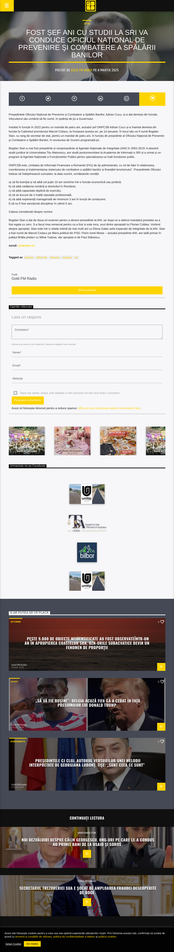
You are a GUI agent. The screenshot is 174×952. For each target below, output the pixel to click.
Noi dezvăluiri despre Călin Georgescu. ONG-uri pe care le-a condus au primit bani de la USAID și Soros (88, 842)
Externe (16, 621)
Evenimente (18, 741)
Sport (14, 681)
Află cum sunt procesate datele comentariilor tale (109, 408)
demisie (29, 257)
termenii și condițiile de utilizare (33, 936)
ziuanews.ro (26, 245)
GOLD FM (41, 257)
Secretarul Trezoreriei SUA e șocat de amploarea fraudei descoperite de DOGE (87, 890)
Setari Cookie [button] (13, 944)
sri (76, 257)
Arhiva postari (87, 290)
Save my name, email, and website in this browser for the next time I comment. (70, 393)
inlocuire (54, 257)
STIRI (87, 23)
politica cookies (107, 936)
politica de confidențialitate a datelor (74, 936)
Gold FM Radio (81, 70)
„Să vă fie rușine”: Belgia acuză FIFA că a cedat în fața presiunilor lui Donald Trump (88, 703)
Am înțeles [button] (32, 943)
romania (67, 257)
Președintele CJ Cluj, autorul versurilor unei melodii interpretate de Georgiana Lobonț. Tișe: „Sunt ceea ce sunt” (87, 763)
